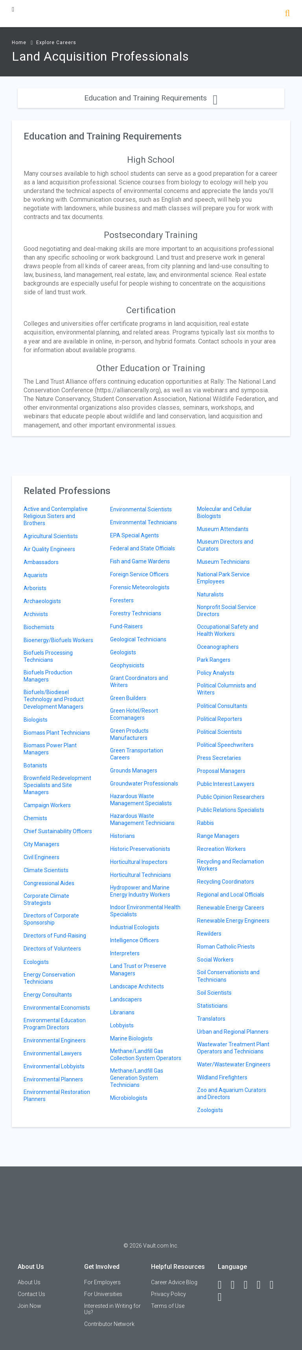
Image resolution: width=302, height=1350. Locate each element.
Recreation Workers (221, 849)
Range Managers (218, 836)
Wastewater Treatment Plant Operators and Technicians (233, 1048)
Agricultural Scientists (51, 536)
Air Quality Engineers (49, 549)
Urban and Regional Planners (233, 1032)
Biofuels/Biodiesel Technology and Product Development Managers (54, 699)
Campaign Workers (47, 805)
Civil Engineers (41, 857)
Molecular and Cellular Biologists (224, 512)
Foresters (122, 600)
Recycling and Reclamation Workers (230, 865)
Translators (211, 1019)
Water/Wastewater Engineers (234, 1064)
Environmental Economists (57, 1008)
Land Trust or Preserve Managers (138, 969)
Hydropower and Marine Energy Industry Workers (140, 891)
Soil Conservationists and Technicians (228, 975)
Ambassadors (41, 562)
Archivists (36, 614)
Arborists (35, 588)
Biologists (36, 720)
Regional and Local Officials (230, 894)
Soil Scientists (214, 993)
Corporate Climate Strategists (46, 899)
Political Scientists (219, 732)
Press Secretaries (219, 758)
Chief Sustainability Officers (58, 831)
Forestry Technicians (135, 613)
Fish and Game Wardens (140, 561)
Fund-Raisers (126, 626)
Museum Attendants (223, 529)
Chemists (35, 818)
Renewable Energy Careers (230, 907)
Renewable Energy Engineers (233, 920)
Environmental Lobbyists (54, 1066)
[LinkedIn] (236, 1285)
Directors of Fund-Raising (55, 935)
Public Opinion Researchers (231, 797)
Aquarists (36, 575)
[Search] (287, 14)
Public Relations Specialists (230, 810)
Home (19, 42)
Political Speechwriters (225, 745)
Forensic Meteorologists (139, 587)
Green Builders (128, 698)
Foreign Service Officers (139, 574)
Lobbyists (122, 1025)
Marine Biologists (131, 1038)
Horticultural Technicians (140, 875)
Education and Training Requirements (150, 97)
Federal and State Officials (142, 548)
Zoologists (210, 1110)
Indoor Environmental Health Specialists (145, 910)
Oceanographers (218, 647)
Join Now (29, 1306)
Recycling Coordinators (225, 881)
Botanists (35, 765)
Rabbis (205, 823)
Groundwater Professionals (144, 783)
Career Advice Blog (174, 1282)
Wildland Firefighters (222, 1077)
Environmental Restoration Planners (57, 1095)
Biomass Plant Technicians (57, 733)
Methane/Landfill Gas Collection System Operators (145, 1054)
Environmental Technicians (143, 522)
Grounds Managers (133, 770)
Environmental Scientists (141, 509)
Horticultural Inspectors (139, 862)
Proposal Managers (221, 771)
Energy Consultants (48, 995)
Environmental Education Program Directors (55, 1024)
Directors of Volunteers (52, 948)
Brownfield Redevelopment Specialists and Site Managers (57, 785)
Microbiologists (128, 1098)
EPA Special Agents (134, 535)
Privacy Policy (168, 1294)
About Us (29, 1282)
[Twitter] (249, 1285)
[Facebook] (223, 1285)
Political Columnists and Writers (226, 689)
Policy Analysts (215, 673)
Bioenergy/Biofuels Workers (58, 640)
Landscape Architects (137, 986)
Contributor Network (109, 1324)
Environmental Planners (53, 1079)
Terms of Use (167, 1306)
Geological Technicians (138, 639)
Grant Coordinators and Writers (139, 681)
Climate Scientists (46, 870)
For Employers (102, 1282)
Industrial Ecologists (134, 927)
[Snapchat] (223, 1297)
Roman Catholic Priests (226, 946)
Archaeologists (42, 601)
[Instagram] (262, 1285)
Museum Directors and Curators (225, 545)
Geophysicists (127, 665)
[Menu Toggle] (13, 9)
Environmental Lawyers (53, 1053)
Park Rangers (213, 660)
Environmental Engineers (55, 1040)
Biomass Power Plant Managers (50, 749)
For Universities (103, 1294)
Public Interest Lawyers (225, 784)
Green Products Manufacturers (129, 734)
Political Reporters (219, 719)
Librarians (122, 1012)
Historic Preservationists (140, 849)
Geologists (123, 652)
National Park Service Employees (223, 578)
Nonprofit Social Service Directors (226, 610)
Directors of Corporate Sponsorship (51, 919)
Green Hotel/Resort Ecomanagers (134, 714)
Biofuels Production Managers (48, 676)
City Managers (41, 844)
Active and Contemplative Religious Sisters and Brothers (56, 516)
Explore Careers (56, 42)
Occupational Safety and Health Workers (227, 630)
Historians (122, 836)
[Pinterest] (275, 1285)
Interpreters (125, 953)
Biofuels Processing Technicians (48, 656)
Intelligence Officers (134, 940)
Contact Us (31, 1294)
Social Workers (215, 959)
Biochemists (39, 627)
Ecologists (36, 962)
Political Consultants (222, 706)
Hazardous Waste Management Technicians (142, 819)
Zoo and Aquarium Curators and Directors (231, 1093)
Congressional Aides (49, 883)
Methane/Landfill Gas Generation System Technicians (136, 1078)
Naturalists (210, 594)
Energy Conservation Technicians (49, 978)
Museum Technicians (223, 562)
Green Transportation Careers (136, 754)
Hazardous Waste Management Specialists (141, 799)
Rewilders (209, 933)
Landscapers (126, 999)
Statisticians (212, 1006)
